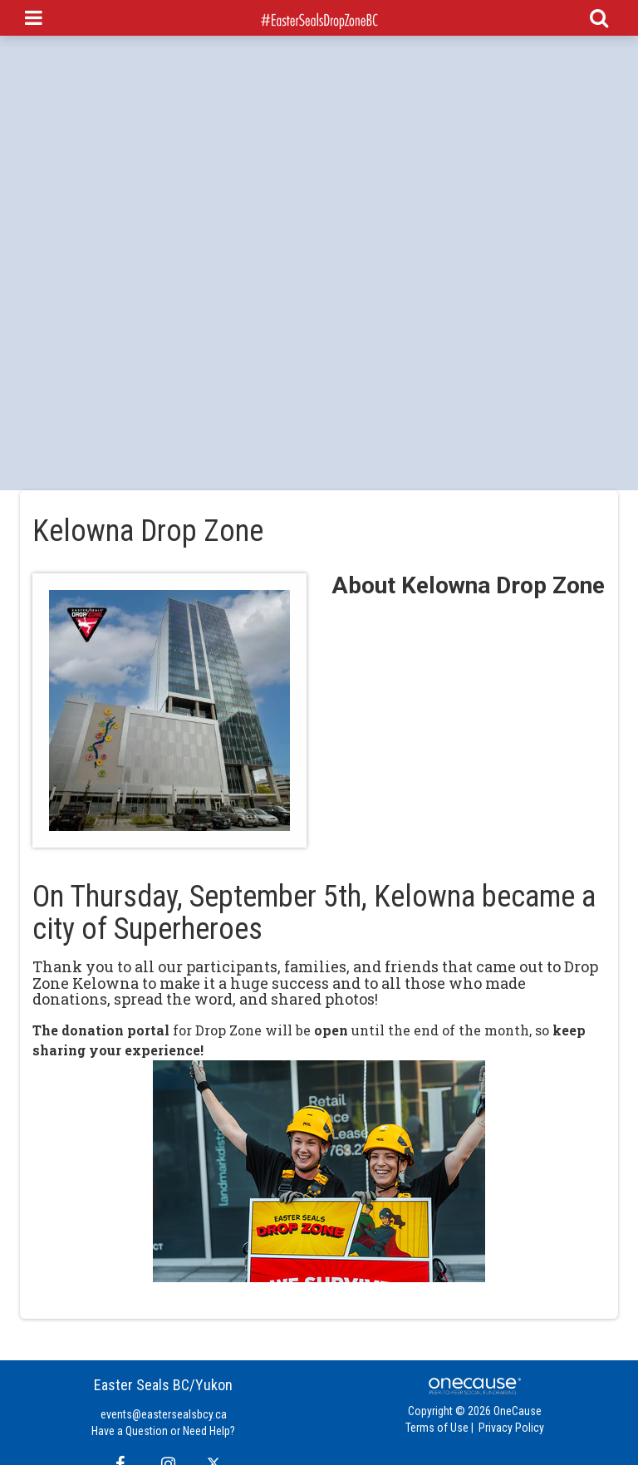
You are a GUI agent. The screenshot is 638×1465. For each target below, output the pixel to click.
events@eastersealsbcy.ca (164, 1414)
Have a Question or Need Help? (163, 1431)
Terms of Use (437, 1427)
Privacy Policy (511, 1427)
